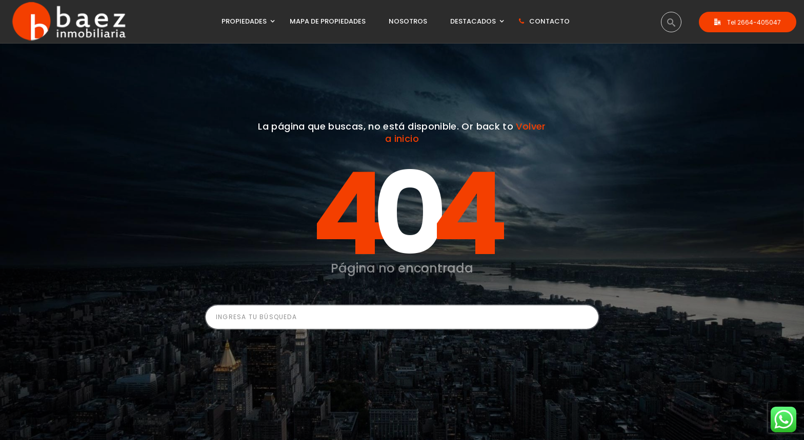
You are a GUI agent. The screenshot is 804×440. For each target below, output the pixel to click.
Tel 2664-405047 (747, 22)
